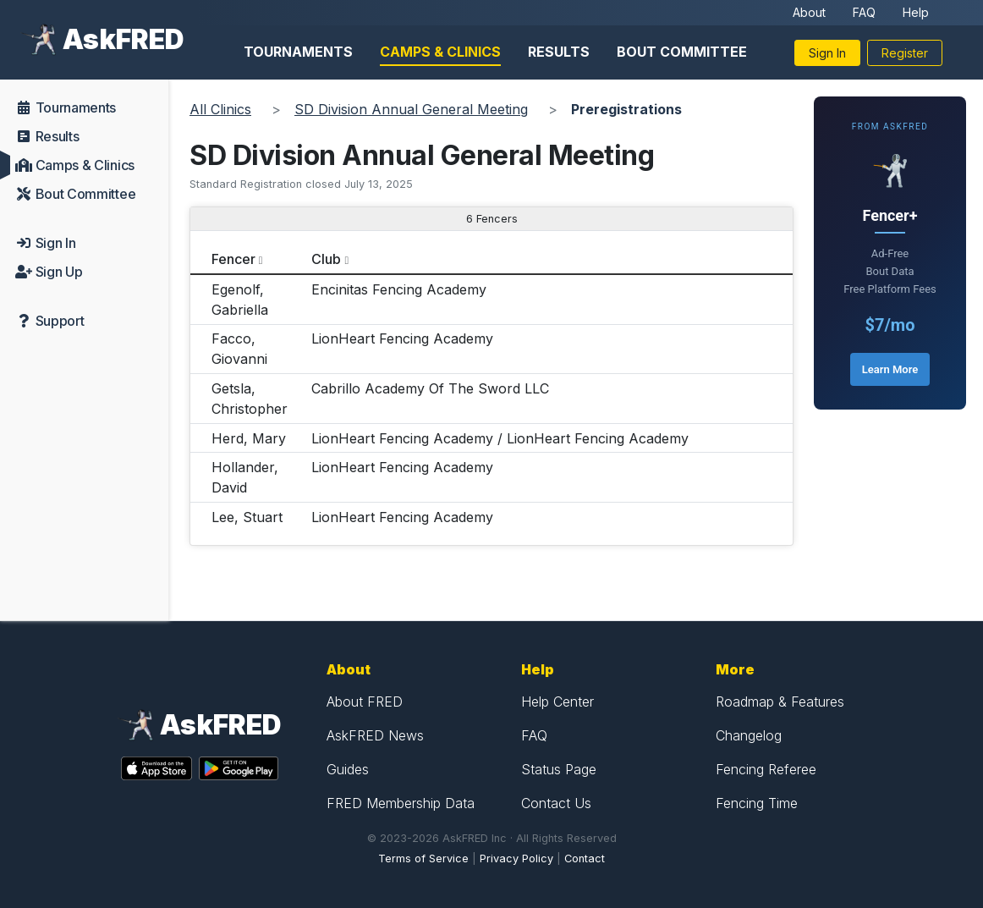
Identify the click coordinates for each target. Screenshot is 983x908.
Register (904, 53)
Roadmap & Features (780, 701)
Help (916, 12)
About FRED (365, 701)
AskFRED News (375, 735)
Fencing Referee (766, 769)
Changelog (749, 735)
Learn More (890, 369)
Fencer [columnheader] (233, 258)
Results (559, 51)
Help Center (557, 701)
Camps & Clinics (440, 51)
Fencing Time (757, 803)
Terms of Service (423, 858)
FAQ (864, 12)
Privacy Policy (516, 858)
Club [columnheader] (326, 258)
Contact (584, 858)
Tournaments (298, 51)
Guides (348, 769)
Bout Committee (682, 51)
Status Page (558, 769)
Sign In (827, 53)
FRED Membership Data (401, 803)
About (809, 12)
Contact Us (556, 803)
